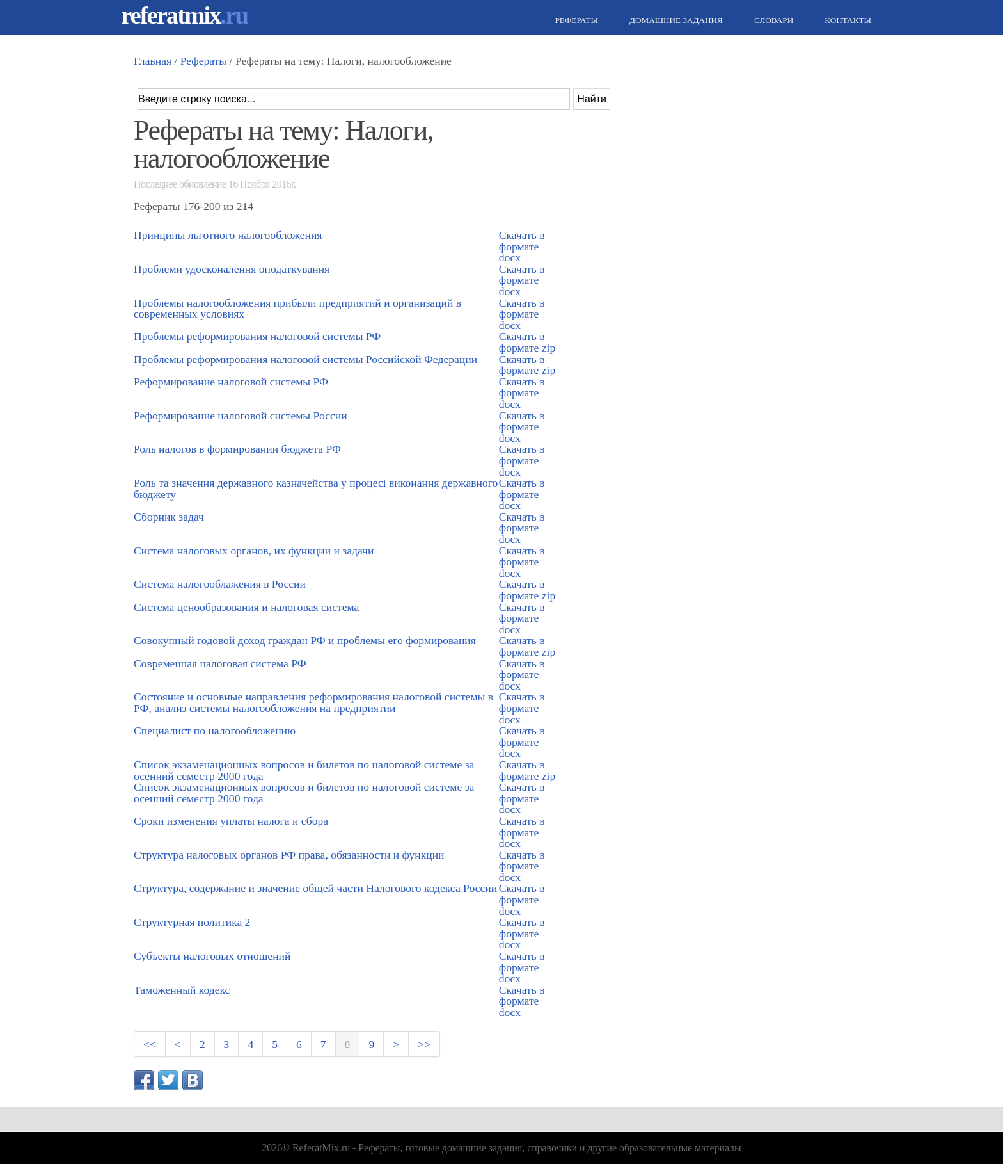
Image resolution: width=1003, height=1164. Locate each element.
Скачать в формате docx (522, 246)
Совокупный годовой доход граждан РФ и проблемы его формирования (305, 640)
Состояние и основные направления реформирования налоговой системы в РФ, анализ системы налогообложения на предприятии (313, 702)
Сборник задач (169, 516)
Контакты (846, 20)
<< (149, 1044)
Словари (772, 20)
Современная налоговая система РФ (220, 663)
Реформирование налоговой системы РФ (231, 381)
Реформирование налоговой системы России (240, 415)
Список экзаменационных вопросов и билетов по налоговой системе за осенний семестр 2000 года (304, 770)
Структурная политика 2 (192, 922)
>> (424, 1044)
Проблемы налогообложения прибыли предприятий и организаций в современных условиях (297, 308)
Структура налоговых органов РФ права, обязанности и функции (289, 854)
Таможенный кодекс (182, 989)
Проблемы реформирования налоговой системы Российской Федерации (305, 359)
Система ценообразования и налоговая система (246, 607)
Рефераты (575, 20)
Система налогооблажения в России (220, 584)
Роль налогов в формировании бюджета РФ (237, 448)
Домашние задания (674, 20)
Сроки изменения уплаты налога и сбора (231, 820)
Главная (152, 60)
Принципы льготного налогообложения (228, 235)
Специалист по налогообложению (215, 730)
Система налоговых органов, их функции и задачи (254, 550)
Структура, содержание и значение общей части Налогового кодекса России (315, 888)
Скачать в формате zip (527, 342)
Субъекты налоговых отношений (212, 956)
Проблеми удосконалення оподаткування (231, 269)
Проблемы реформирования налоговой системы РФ (257, 336)
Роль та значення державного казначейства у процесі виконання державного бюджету (316, 488)
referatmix (184, 15)
